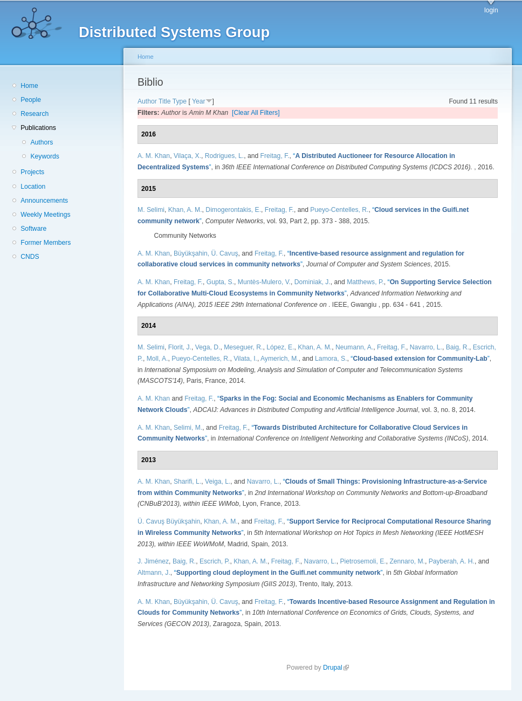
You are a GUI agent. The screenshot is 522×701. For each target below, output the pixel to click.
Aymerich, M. (279, 358)
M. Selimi (151, 210)
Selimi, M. (188, 427)
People (30, 100)
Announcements (44, 200)
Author (147, 101)
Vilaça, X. (187, 156)
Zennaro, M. (407, 561)
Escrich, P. (215, 561)
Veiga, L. (217, 481)
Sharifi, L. (187, 481)
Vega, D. (208, 347)
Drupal (336, 667)
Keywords (44, 156)
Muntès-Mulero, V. (264, 282)
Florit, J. (179, 347)
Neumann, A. (354, 347)
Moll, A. (157, 358)
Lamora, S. (331, 358)
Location (32, 186)
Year (198, 101)
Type (180, 101)
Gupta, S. (220, 282)
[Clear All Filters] (256, 112)
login (491, 10)
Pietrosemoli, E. (363, 561)
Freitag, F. (275, 156)
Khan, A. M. (185, 210)
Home (29, 86)
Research (34, 114)
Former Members (45, 242)
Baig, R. (457, 347)
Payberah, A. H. (452, 561)
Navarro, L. (426, 347)
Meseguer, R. (243, 347)
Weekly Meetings (45, 214)
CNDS (29, 256)
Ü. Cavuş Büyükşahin (169, 521)
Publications (38, 128)
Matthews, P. (365, 282)
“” (420, 358)
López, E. (280, 347)
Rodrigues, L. (224, 156)
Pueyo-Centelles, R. (339, 210)
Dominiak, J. (312, 282)
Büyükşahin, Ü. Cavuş (206, 253)
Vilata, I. (245, 358)
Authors (41, 142)
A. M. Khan (154, 156)
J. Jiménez (153, 561)
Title (165, 101)
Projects (32, 172)
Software (33, 228)
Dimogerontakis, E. (233, 210)
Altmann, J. (154, 572)
